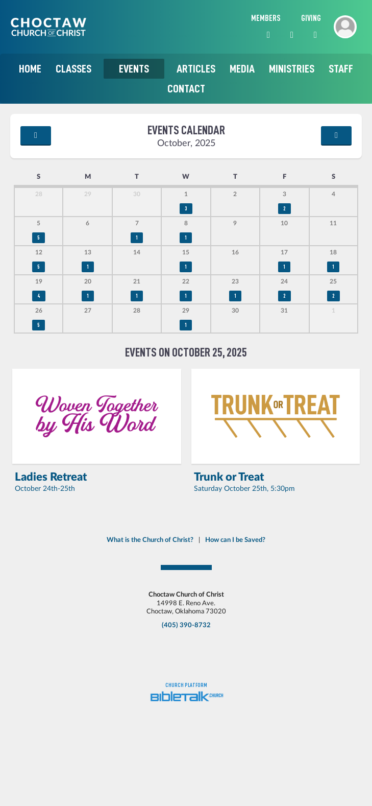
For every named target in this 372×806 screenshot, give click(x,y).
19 (38, 282)
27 (87, 311)
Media (242, 69)
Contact (186, 88)
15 (185, 252)
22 (185, 282)
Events (134, 69)
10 (284, 223)
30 (136, 194)
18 (333, 252)
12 (38, 252)
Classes (73, 69)
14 (136, 252)
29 (87, 194)
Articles (196, 69)
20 (87, 282)
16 (235, 252)
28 (38, 194)
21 (136, 282)
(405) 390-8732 (186, 625)
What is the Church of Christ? (150, 540)
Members (266, 18)
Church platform (186, 685)
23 (235, 282)
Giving (311, 18)
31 (284, 311)
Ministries (291, 69)
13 (87, 252)
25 (333, 282)
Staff (341, 69)
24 (284, 282)
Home (30, 69)
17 (284, 252)
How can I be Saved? (235, 540)
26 (38, 311)
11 (333, 223)
